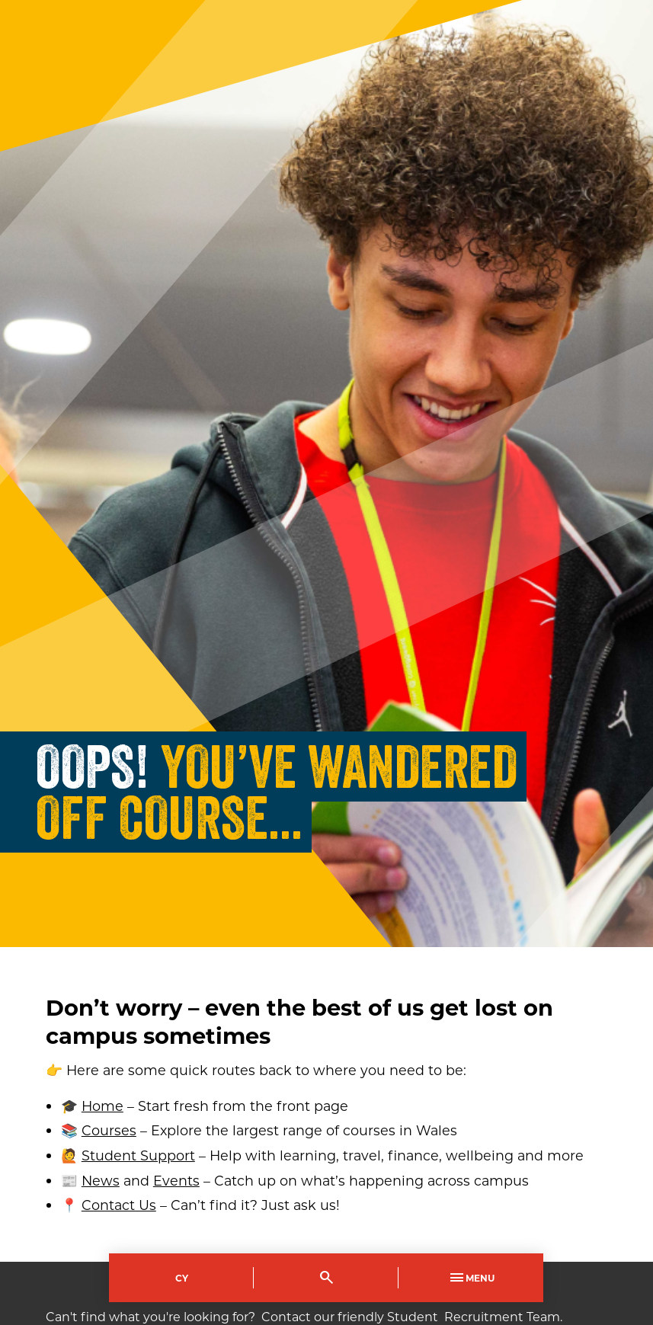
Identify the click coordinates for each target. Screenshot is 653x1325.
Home (102, 1106)
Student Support (138, 1155)
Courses (109, 1130)
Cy (181, 1278)
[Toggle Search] (326, 1277)
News (101, 1180)
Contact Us (119, 1205)
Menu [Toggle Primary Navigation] (471, 1277)
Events (176, 1180)
